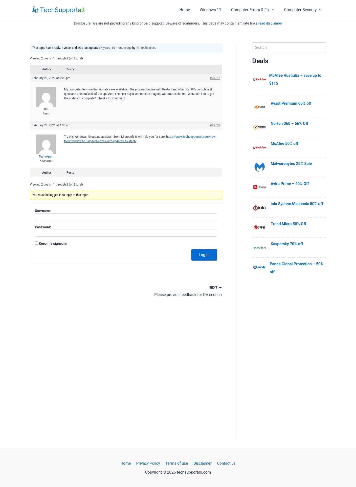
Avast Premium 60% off (291, 103)
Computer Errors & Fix (255, 10)
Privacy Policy (149, 463)
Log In (204, 254)
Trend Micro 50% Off (289, 223)
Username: (43, 211)
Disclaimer (201, 463)
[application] (274, 10)
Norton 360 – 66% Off (290, 123)
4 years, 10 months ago (116, 48)
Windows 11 (215, 9)
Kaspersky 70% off (287, 244)
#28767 (215, 78)
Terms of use (176, 463)
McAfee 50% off (285, 143)
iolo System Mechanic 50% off (297, 203)
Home (191, 9)
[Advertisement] (289, 364)
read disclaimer (270, 23)
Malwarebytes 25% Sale (292, 163)
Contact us (224, 463)
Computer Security (303, 10)
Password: (43, 227)
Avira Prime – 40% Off (290, 183)
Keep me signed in (53, 243)
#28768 (215, 125)
